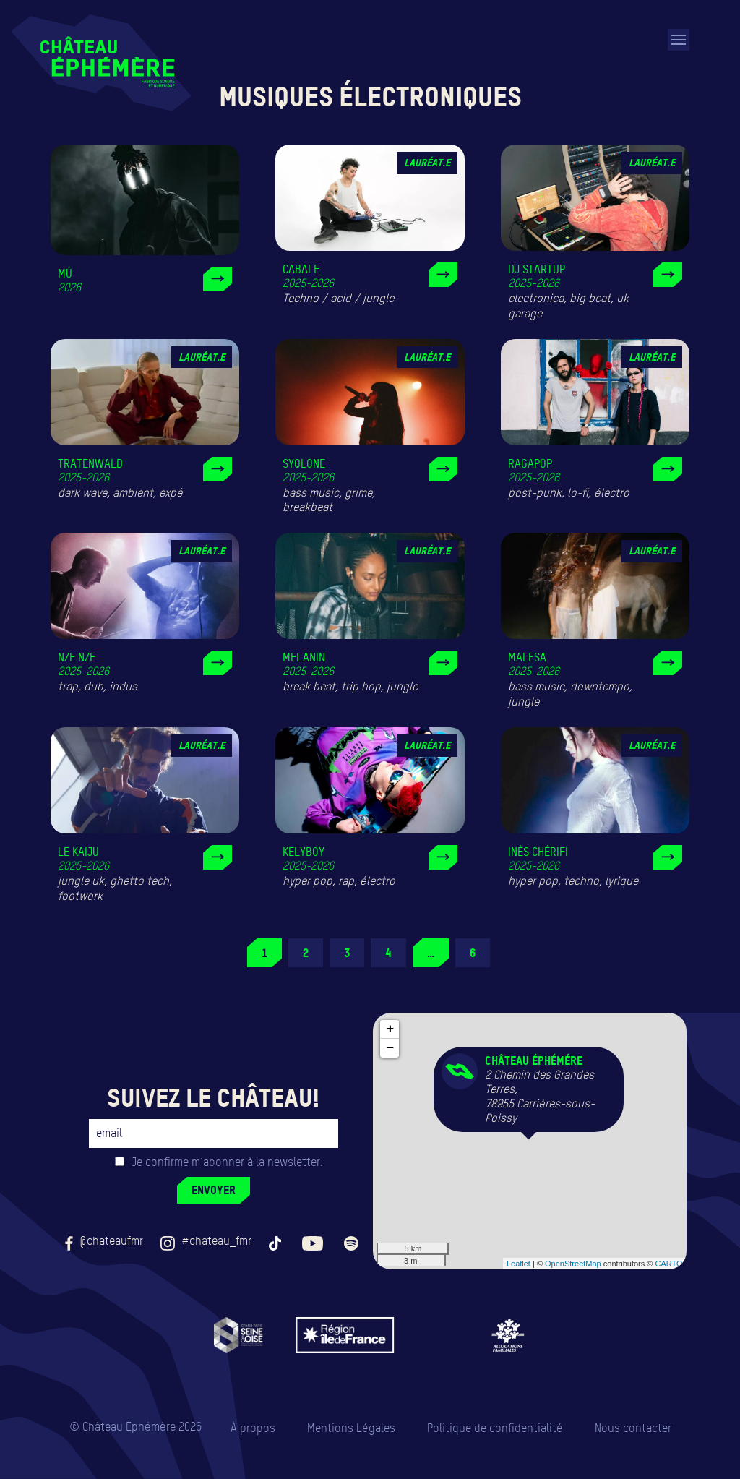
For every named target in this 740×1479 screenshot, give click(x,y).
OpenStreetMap (573, 1263)
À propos (253, 1428)
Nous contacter (633, 1428)
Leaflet (518, 1263)
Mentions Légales (351, 1428)
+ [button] (391, 1029)
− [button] (391, 1048)
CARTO (668, 1263)
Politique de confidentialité (495, 1428)
